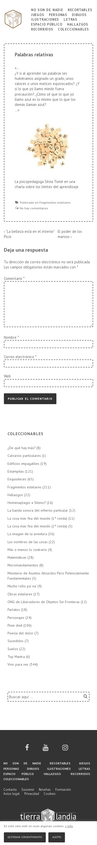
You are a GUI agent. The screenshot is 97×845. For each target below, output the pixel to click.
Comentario (14, 278)
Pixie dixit (15, 625)
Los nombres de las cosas (28, 542)
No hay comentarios (34, 208)
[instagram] (65, 749)
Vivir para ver (18, 664)
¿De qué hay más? (21, 447)
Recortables (80, 9)
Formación (63, 789)
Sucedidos (16, 641)
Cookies (50, 794)
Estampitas (16, 471)
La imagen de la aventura (27, 534)
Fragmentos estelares (55, 202)
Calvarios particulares (24, 455)
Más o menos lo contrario (27, 549)
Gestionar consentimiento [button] (25, 836)
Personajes (16, 617)
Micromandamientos (23, 565)
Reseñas (45, 789)
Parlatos (14, 609)
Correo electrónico (19, 356)
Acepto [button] (56, 836)
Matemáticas (17, 557)
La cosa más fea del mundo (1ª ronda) (37, 518)
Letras (70, 19)
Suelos (13, 649)
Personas (58, 14)
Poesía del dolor (20, 633)
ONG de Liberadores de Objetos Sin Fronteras (44, 602)
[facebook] (27, 749)
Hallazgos (77, 23)
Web (7, 376)
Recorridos (42, 28)
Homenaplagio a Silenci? (27, 502)
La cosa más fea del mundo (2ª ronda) (37, 526)
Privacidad (31, 794)
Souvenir (27, 789)
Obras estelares (20, 594)
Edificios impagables (23, 463)
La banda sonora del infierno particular (38, 510)
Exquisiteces (17, 479)
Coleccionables (73, 28)
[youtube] (45, 749)
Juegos (37, 14)
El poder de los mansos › (70, 234)
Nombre (10, 337)
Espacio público (46, 23)
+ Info (69, 826)
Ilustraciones (45, 19)
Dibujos (79, 14)
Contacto (10, 789)
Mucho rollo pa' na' (22, 586)
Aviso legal (11, 794)
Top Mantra (16, 656)
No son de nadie (47, 9)
